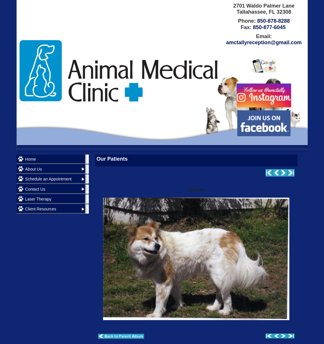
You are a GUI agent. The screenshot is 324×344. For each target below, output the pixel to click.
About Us (33, 169)
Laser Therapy (38, 199)
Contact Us (35, 189)
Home (30, 159)
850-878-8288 (273, 21)
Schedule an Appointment (48, 179)
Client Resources (40, 209)
